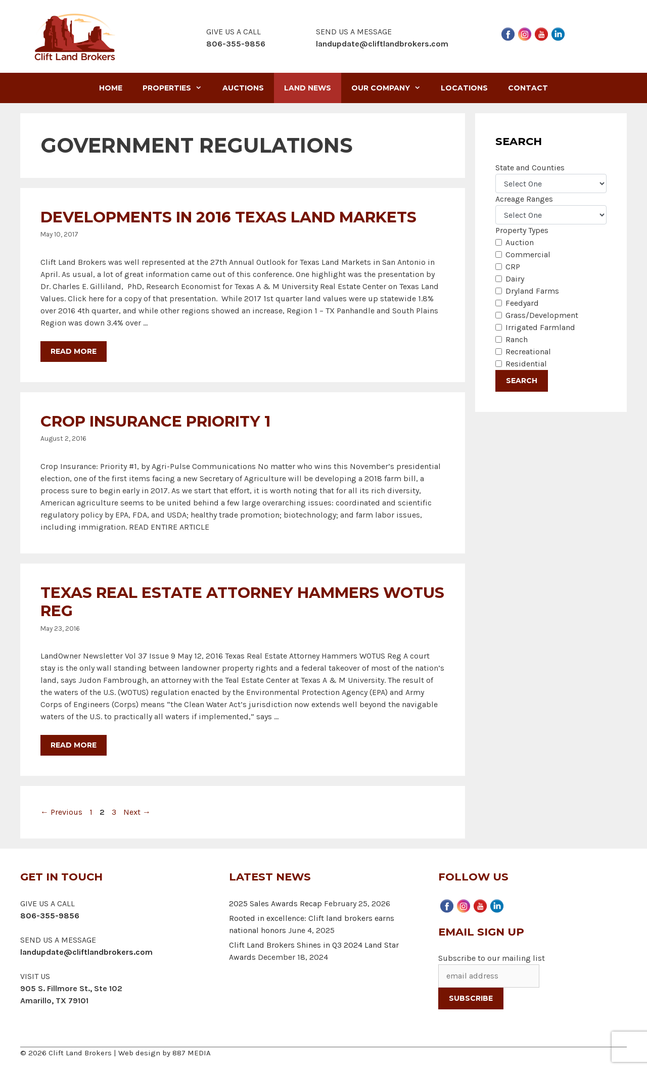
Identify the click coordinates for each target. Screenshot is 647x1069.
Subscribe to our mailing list (491, 958)
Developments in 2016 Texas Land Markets (228, 217)
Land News (307, 87)
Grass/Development (541, 315)
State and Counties (530, 167)
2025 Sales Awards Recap (275, 903)
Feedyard (522, 303)
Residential (526, 363)
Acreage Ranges (524, 199)
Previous (61, 812)
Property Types (521, 230)
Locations (464, 87)
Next (137, 812)
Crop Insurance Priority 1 (155, 421)
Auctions (243, 87)
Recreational (528, 351)
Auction (519, 242)
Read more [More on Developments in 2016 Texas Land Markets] (74, 351)
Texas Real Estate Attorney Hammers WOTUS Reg (242, 601)
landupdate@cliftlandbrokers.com (382, 44)
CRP (512, 266)
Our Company (391, 88)
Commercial (527, 254)
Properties (177, 88)
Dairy (514, 279)
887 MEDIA (191, 1052)
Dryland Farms (532, 291)
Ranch (516, 339)
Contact (528, 87)
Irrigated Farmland (540, 327)
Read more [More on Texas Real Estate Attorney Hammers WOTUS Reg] (74, 745)
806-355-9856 (49, 915)
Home (110, 87)
